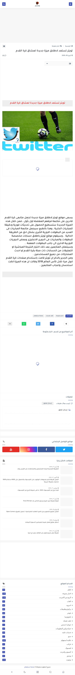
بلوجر (36, 613)
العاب (36, 601)
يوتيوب (36, 660)
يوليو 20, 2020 (53, 509)
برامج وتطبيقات (36, 609)
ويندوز (36, 656)
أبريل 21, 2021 (53, 531)
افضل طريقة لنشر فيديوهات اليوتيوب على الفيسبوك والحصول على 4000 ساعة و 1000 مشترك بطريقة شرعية (31, 481)
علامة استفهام (38, 316)
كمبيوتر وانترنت (36, 652)
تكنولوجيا (36, 617)
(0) (4, 56)
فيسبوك (36, 648)
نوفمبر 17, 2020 (52, 488)
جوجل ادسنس (36, 625)
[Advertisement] (37, 25)
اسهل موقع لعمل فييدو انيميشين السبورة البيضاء (42, 522)
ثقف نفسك (49, 316)
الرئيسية (69, 46)
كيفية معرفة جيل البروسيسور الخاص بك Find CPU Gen (41, 501)
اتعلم (36, 590)
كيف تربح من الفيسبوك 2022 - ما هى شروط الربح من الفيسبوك (38, 490)
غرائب (36, 644)
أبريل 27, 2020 (53, 466)
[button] (52, 324)
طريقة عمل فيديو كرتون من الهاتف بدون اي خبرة (43, 533)
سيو (36, 636)
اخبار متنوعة (57, 46)
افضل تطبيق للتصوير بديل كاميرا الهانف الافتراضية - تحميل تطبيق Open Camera (32, 512)
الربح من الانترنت (36, 597)
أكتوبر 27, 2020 (53, 477)
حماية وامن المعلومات (36, 629)
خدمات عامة (36, 633)
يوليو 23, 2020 (53, 520)
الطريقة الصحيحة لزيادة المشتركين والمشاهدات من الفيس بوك (38, 469)
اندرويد (36, 605)
